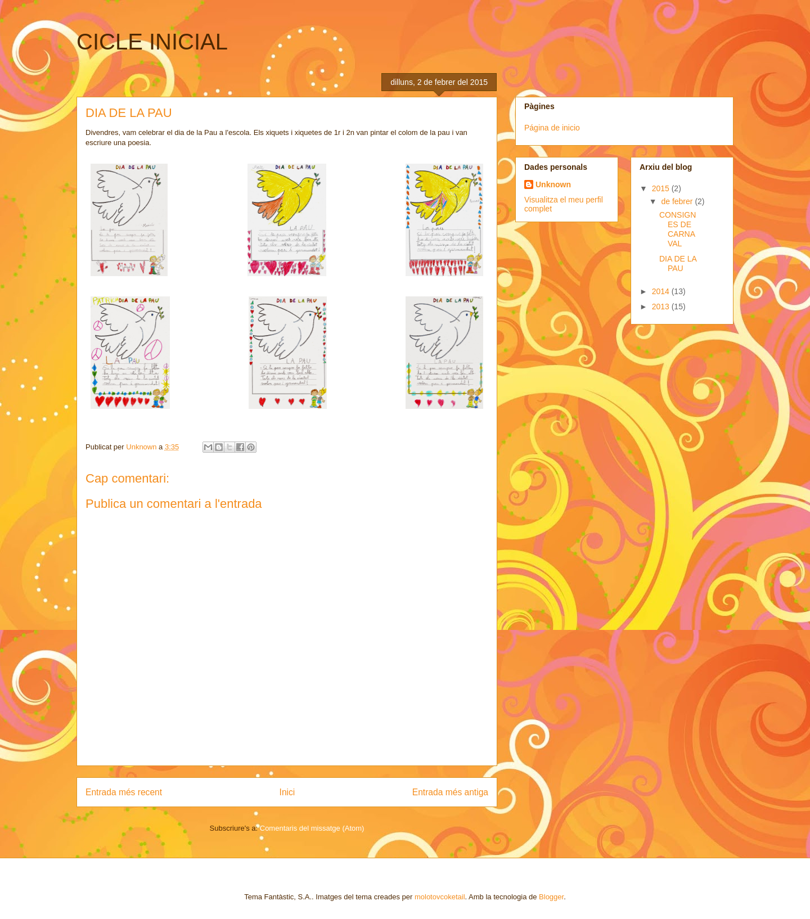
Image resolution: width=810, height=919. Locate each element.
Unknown (553, 184)
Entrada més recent (124, 792)
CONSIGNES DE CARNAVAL (677, 228)
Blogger (551, 897)
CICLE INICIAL (152, 41)
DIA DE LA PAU (677, 263)
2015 (662, 188)
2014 (662, 291)
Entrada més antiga (450, 792)
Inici (287, 792)
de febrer (678, 201)
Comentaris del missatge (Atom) (312, 828)
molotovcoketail (440, 897)
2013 (662, 306)
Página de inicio (552, 127)
